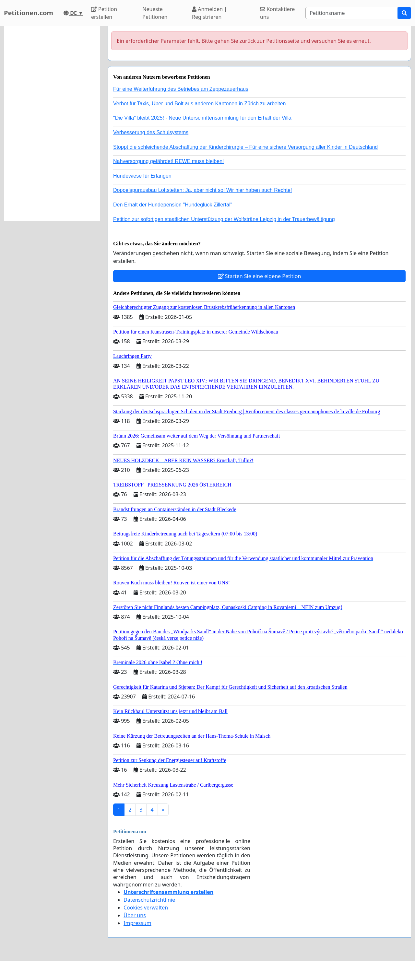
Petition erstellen (104, 13)
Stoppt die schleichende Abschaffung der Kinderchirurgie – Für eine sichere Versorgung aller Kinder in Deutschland (245, 147)
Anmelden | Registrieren (209, 13)
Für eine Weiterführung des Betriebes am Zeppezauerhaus (180, 89)
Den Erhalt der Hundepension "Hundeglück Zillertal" (172, 204)
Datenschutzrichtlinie (149, 899)
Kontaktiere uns (277, 13)
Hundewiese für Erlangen (142, 176)
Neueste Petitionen (154, 13)
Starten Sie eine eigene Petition (259, 276)
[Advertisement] (52, 123)
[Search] (351, 13)
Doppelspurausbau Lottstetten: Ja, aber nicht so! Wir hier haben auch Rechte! (202, 190)
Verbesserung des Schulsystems (150, 132)
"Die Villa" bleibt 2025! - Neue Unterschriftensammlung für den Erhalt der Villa (202, 118)
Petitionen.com (28, 12)
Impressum (137, 923)
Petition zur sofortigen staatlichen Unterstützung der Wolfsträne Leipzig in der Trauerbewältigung (224, 219)
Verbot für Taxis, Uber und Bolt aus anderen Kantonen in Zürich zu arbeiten (199, 103)
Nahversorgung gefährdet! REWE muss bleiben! (168, 161)
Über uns (135, 915)
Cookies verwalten (146, 907)
